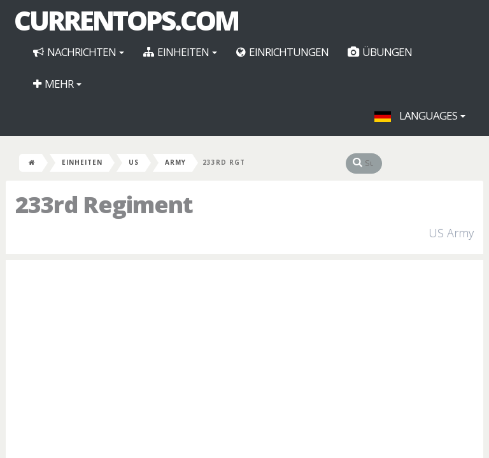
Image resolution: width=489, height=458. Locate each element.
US (134, 162)
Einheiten (180, 52)
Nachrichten (78, 52)
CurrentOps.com (126, 20)
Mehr (57, 83)
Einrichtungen (282, 52)
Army (175, 162)
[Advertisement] (244, 362)
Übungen (380, 52)
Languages (419, 115)
